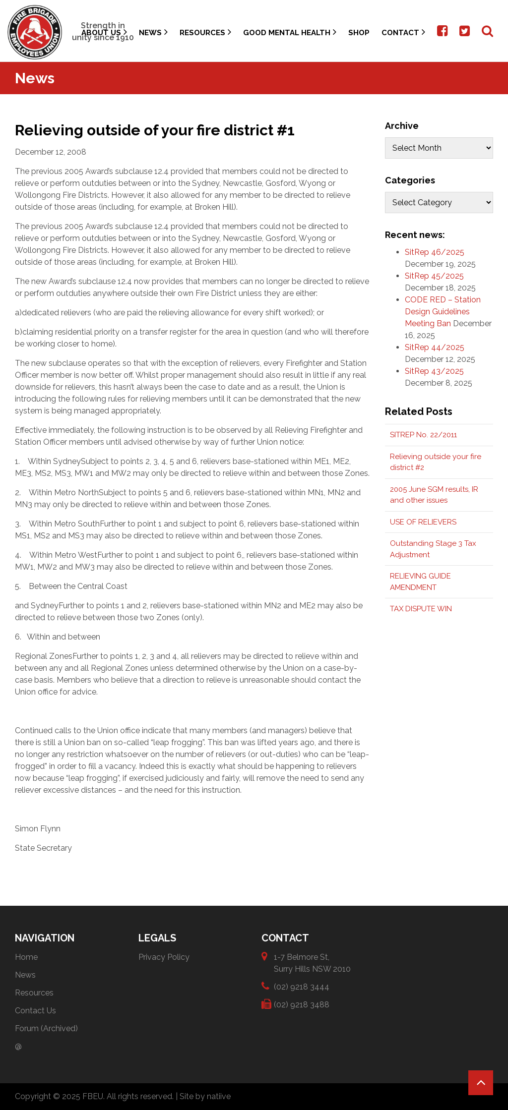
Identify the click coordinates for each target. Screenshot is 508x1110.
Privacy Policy (164, 957)
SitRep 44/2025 (434, 347)
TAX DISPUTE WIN (421, 608)
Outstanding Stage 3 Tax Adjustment (433, 549)
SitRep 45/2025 (434, 276)
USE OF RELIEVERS (423, 522)
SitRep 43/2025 (434, 371)
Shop (359, 32)
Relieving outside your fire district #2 (435, 462)
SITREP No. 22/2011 (423, 434)
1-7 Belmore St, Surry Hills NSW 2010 (312, 962)
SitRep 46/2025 (434, 252)
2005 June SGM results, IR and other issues (434, 495)
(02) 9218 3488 (301, 1004)
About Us (104, 32)
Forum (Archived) (46, 1028)
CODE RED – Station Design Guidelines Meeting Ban (443, 311)
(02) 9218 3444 (301, 986)
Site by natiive (205, 1096)
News (153, 32)
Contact (403, 32)
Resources (205, 32)
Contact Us (35, 1010)
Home (26, 957)
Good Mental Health (289, 32)
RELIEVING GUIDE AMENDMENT (420, 582)
